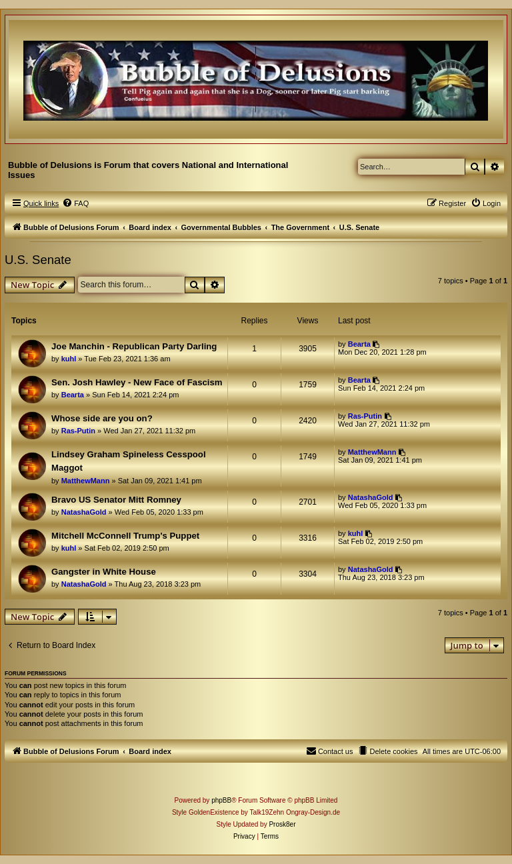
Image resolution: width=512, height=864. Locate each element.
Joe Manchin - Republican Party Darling (134, 346)
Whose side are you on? (102, 418)
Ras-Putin (78, 431)
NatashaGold (84, 512)
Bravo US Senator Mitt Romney (116, 500)
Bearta (359, 344)
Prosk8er (282, 824)
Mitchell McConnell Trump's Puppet (125, 536)
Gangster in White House (103, 572)
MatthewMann (85, 481)
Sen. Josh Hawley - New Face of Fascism (137, 382)
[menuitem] (75, 203)
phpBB (221, 800)
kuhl (69, 359)
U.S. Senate (38, 260)
